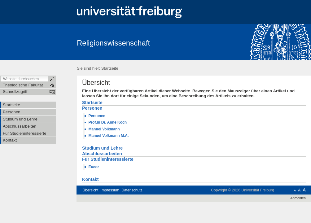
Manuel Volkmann (104, 129)
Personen (92, 108)
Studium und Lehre (102, 148)
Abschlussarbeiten (102, 154)
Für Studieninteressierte (108, 159)
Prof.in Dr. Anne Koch (107, 122)
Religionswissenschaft (113, 43)
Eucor (93, 167)
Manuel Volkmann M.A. (108, 135)
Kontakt (90, 179)
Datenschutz (131, 190)
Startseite (109, 68)
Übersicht (90, 190)
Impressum (110, 190)
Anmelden (298, 198)
